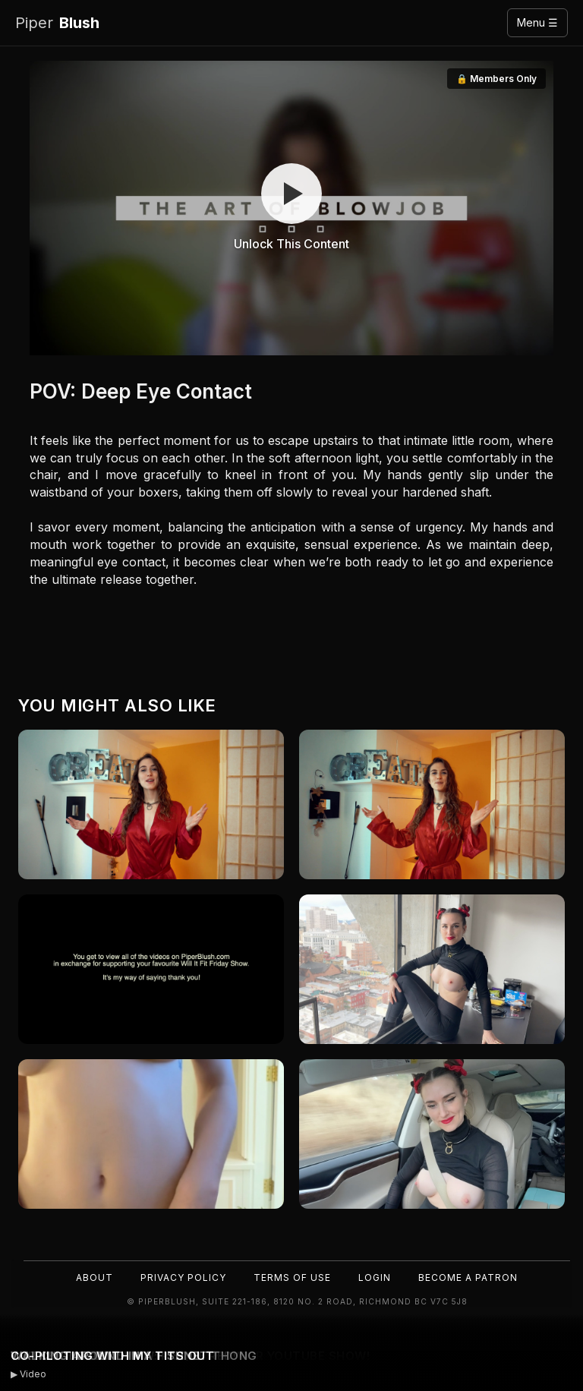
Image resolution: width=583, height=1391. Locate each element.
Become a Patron (468, 1277)
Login (374, 1277)
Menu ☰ (537, 22)
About (94, 1277)
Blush (57, 23)
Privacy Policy (183, 1277)
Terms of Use (292, 1277)
